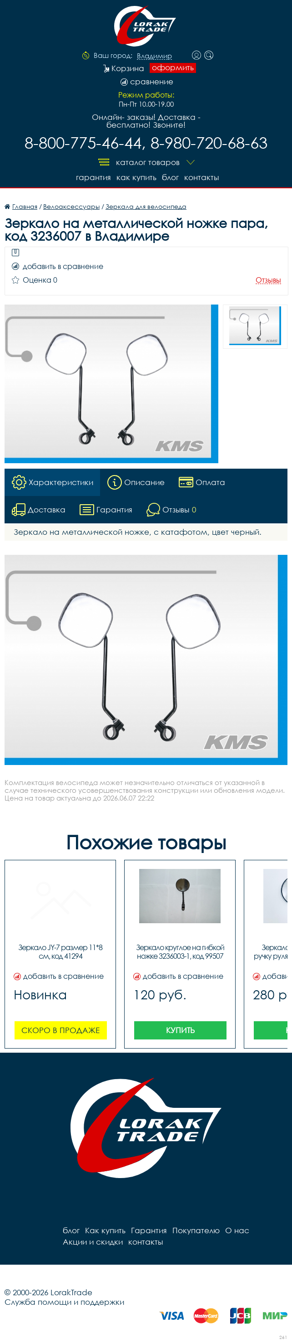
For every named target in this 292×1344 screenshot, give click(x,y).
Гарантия (93, 177)
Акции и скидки (93, 1241)
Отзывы (268, 280)
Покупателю (196, 1230)
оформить (173, 67)
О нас (237, 1230)
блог (170, 177)
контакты (201, 177)
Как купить (136, 177)
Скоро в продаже (60, 1030)
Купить (180, 1030)
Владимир (154, 56)
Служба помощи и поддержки (64, 1302)
